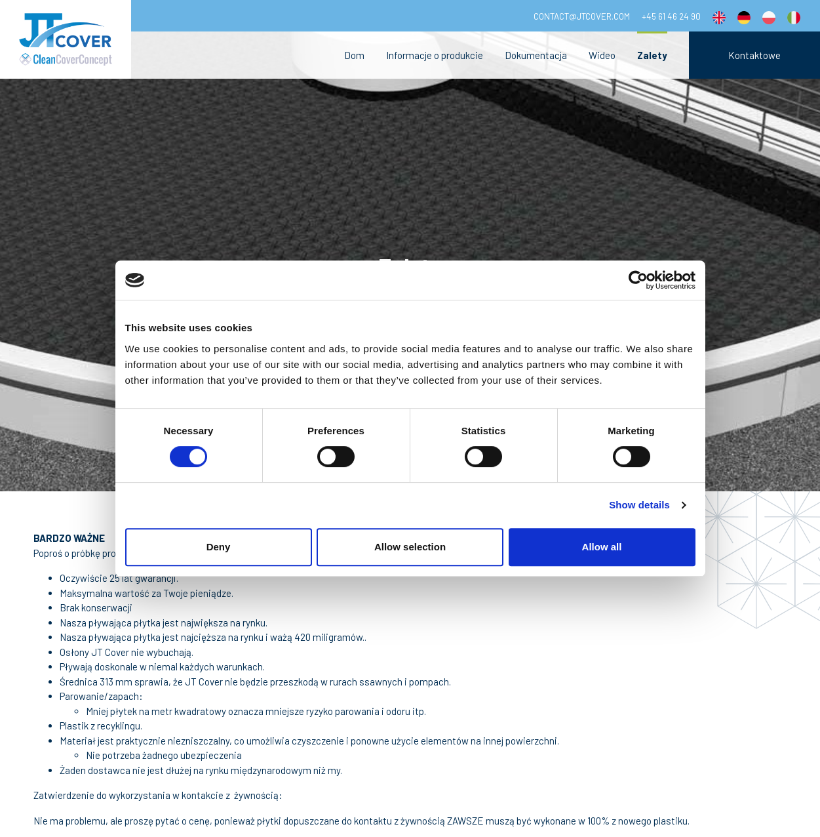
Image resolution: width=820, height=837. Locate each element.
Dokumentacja (536, 55)
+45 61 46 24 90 (671, 16)
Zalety (652, 55)
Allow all (602, 546)
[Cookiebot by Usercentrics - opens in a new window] (638, 280)
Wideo (602, 55)
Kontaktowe (754, 55)
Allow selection (410, 546)
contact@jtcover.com (582, 16)
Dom (354, 55)
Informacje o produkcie (434, 55)
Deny (218, 546)
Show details (639, 504)
